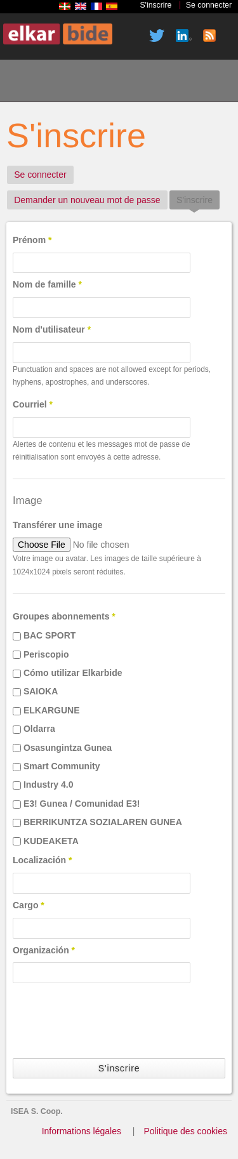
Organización (44, 950)
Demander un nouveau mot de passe (87, 200)
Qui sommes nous (69, 82)
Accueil (26, 82)
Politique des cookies (185, 1131)
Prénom (32, 240)
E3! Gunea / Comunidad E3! (81, 803)
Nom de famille (47, 284)
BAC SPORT (49, 635)
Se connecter (209, 5)
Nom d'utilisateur (52, 329)
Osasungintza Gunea (67, 748)
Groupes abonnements (64, 616)
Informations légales (81, 1131)
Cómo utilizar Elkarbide (72, 673)
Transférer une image (58, 525)
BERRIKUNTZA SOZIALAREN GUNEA (102, 822)
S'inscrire (155, 5)
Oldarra (39, 729)
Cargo (28, 905)
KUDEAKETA (51, 841)
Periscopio (46, 654)
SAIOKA (40, 691)
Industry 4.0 (48, 784)
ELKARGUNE (51, 710)
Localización (42, 860)
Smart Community (61, 766)
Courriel (33, 404)
